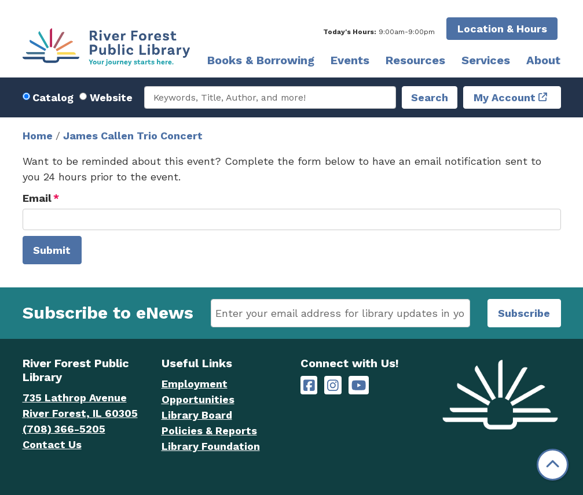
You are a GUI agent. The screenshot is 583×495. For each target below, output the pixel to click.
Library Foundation (211, 446)
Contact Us (52, 444)
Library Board (197, 415)
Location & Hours (502, 29)
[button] (379, 32)
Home (38, 136)
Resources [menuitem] (415, 60)
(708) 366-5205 (64, 429)
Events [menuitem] (350, 60)
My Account (505, 97)
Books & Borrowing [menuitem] (260, 60)
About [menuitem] (543, 60)
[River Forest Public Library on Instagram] (333, 385)
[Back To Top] (553, 465)
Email (37, 198)
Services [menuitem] (485, 60)
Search (429, 97)
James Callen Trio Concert (133, 136)
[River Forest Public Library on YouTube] (359, 385)
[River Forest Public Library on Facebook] (309, 385)
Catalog (53, 97)
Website (111, 97)
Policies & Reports (209, 430)
